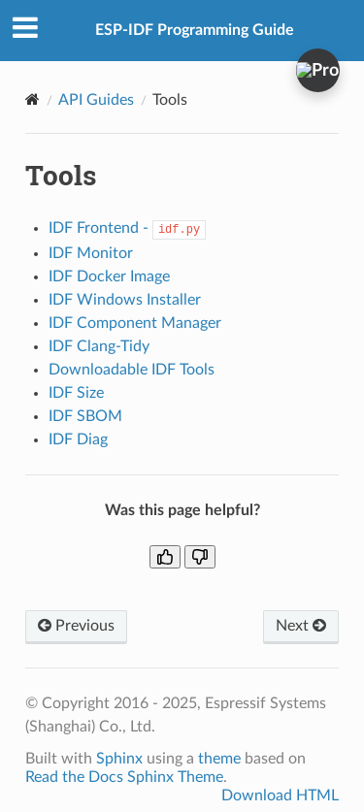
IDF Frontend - (127, 228)
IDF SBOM (85, 416)
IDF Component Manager (135, 323)
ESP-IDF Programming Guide (194, 30)
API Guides (96, 100)
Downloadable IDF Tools (132, 369)
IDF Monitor (91, 253)
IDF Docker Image (109, 276)
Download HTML (280, 795)
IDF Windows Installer (125, 300)
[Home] (32, 99)
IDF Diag (78, 439)
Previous (76, 625)
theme (219, 758)
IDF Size (76, 393)
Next (301, 625)
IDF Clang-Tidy (99, 346)
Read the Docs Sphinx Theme (124, 777)
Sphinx (119, 758)
